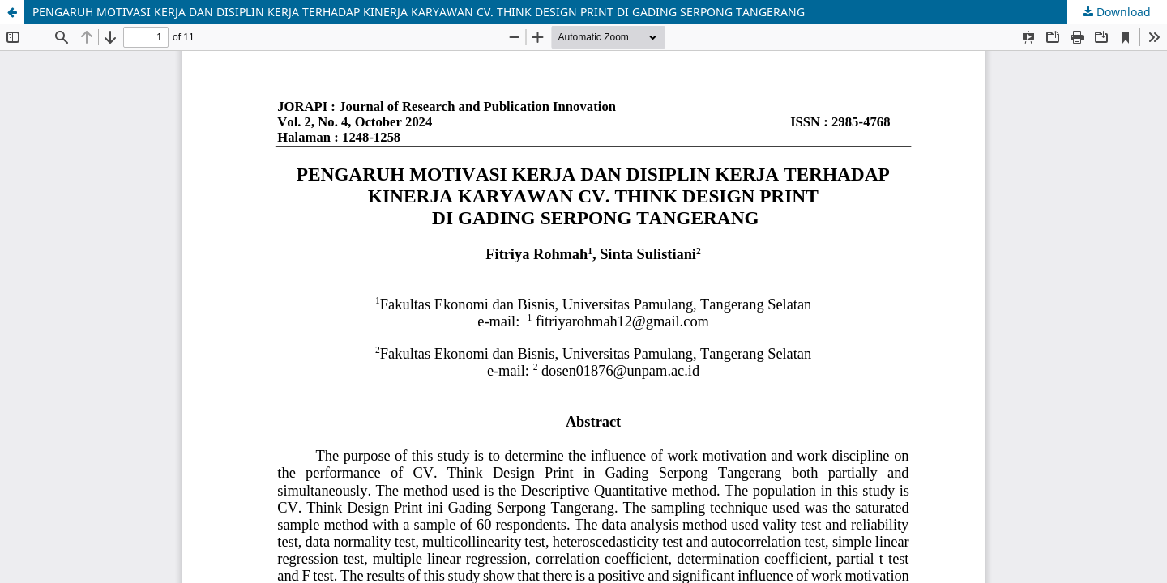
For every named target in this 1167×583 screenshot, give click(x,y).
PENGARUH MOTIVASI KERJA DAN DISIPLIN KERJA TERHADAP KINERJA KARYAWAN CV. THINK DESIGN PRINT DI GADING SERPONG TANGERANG (418, 11)
